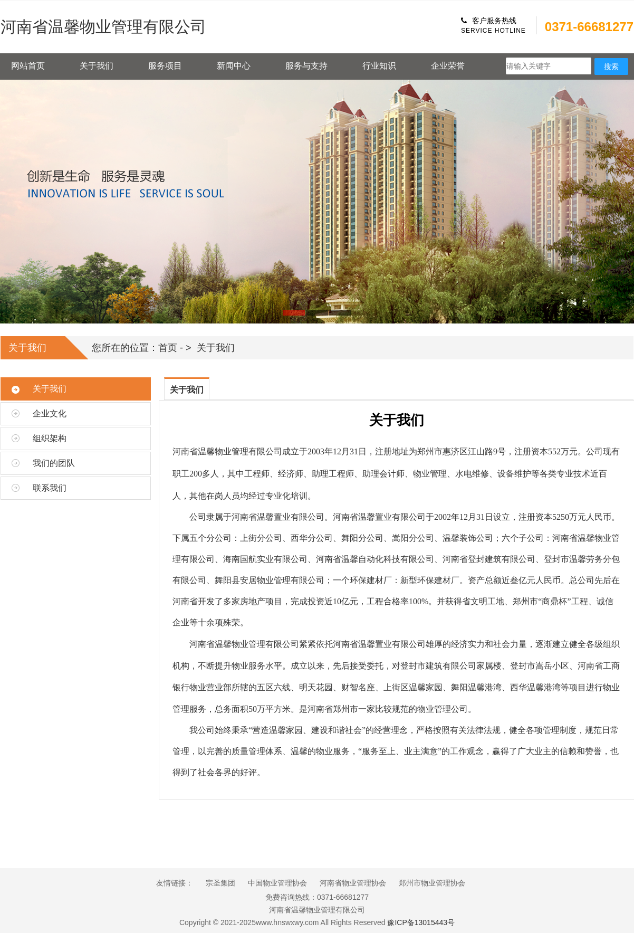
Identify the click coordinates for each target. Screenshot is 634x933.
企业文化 (49, 413)
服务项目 (165, 65)
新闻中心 (234, 65)
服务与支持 (306, 65)
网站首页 (28, 65)
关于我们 (96, 65)
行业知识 (379, 65)
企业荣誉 (448, 65)
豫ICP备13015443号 (421, 922)
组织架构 (49, 438)
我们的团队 (54, 463)
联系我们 (49, 487)
